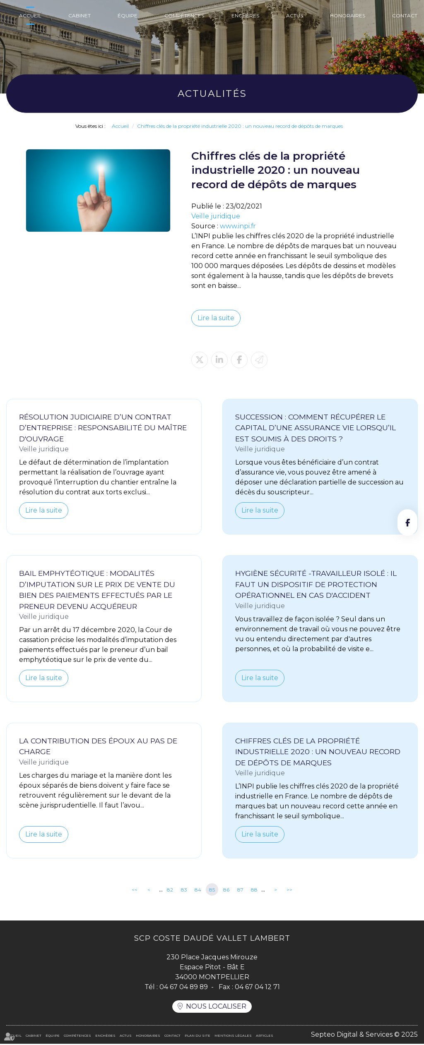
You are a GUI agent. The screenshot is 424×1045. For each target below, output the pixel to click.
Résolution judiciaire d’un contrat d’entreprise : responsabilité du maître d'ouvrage (103, 427)
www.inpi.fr (238, 226)
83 (184, 890)
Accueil (30, 15)
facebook (407, 522)
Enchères (245, 15)
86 (226, 890)
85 (212, 890)
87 (240, 890)
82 (170, 890)
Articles (264, 1037)
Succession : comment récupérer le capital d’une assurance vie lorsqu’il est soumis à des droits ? (315, 427)
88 (254, 890)
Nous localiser (216, 1007)
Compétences (184, 15)
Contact (404, 15)
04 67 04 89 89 (183, 988)
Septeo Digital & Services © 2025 (364, 1036)
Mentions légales (233, 1037)
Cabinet (79, 15)
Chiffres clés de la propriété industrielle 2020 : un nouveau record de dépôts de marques (240, 126)
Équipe (127, 15)
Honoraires (347, 15)
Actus (294, 15)
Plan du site (197, 1037)
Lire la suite (216, 318)
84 (198, 890)
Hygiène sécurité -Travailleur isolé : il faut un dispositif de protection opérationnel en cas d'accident (316, 584)
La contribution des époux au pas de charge (98, 747)
